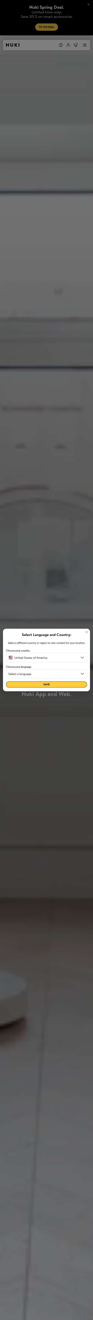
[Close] (86, 632)
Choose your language (18, 666)
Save (46, 684)
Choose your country (18, 650)
